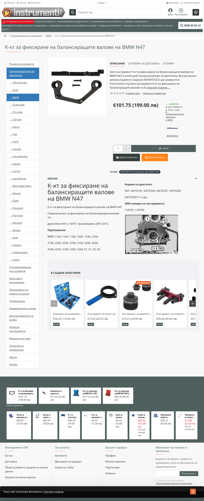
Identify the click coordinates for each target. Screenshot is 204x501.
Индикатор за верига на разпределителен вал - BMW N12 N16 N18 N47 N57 (58, 392)
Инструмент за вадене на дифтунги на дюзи (190, 416)
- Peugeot (16, 208)
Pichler (13, 364)
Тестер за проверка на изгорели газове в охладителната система (23, 416)
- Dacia (14, 127)
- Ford (13, 141)
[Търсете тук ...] (72, 12)
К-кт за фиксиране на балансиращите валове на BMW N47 (26, 392)
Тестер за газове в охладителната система (49, 416)
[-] (126, 150)
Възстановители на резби (21, 318)
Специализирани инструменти (20, 269)
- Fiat (13, 134)
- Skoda (14, 230)
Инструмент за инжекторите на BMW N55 (171, 314)
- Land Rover (18, 178)
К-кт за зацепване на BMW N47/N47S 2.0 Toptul (122, 392)
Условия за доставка (144, 63)
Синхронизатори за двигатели (26, 35)
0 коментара (133, 93)
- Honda (15, 149)
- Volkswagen (18, 252)
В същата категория (65, 273)
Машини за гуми (19, 338)
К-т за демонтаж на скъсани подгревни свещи (72, 416)
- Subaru (15, 245)
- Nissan (15, 193)
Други (13, 357)
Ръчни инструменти (21, 64)
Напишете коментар (154, 93)
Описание (117, 63)
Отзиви (168, 63)
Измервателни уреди (22, 308)
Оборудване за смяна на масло (19, 292)
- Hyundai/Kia (18, 156)
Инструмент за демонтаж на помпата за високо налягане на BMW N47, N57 (136, 314)
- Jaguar (15, 164)
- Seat (13, 237)
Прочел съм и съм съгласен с (174, 482)
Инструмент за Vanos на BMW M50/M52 (102, 314)
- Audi (13, 90)
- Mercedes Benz (20, 186)
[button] (163, 148)
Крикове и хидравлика (16, 280)
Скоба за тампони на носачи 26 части (142, 416)
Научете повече (53, 491)
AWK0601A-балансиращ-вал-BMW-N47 (139, 171)
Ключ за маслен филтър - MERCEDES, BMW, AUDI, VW (120, 416)
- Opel (14, 201)
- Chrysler (16, 112)
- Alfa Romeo (18, 82)
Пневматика (17, 301)
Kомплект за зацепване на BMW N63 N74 (68, 314)
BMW (48, 35)
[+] (126, 147)
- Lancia (14, 171)
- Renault (15, 223)
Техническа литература (16, 348)
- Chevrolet (17, 105)
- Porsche (16, 215)
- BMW (14, 97)
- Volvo (14, 260)
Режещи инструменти (17, 329)
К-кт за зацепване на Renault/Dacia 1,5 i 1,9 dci (96, 416)
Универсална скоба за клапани (166, 416)
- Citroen (15, 119)
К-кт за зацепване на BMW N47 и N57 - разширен (90, 392)
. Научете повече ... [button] (158, 87)
